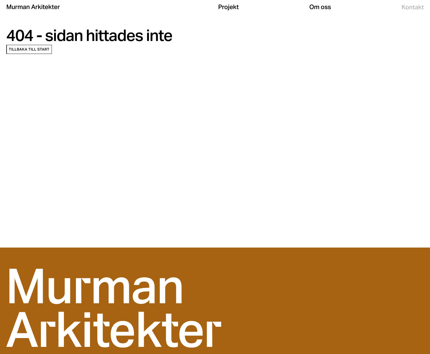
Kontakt (412, 8)
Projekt (228, 7)
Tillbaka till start (29, 49)
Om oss (320, 7)
